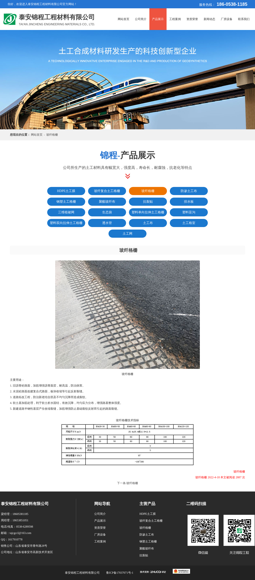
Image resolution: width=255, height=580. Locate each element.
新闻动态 (209, 19)
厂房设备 (226, 19)
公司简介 (140, 19)
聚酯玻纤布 (146, 548)
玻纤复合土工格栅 (151, 520)
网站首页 (123, 19)
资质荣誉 (192, 19)
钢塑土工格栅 (148, 541)
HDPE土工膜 (147, 513)
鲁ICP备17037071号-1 (119, 572)
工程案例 (175, 19)
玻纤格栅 (132, 483)
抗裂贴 (143, 555)
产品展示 (158, 19)
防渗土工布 (146, 534)
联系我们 (244, 19)
